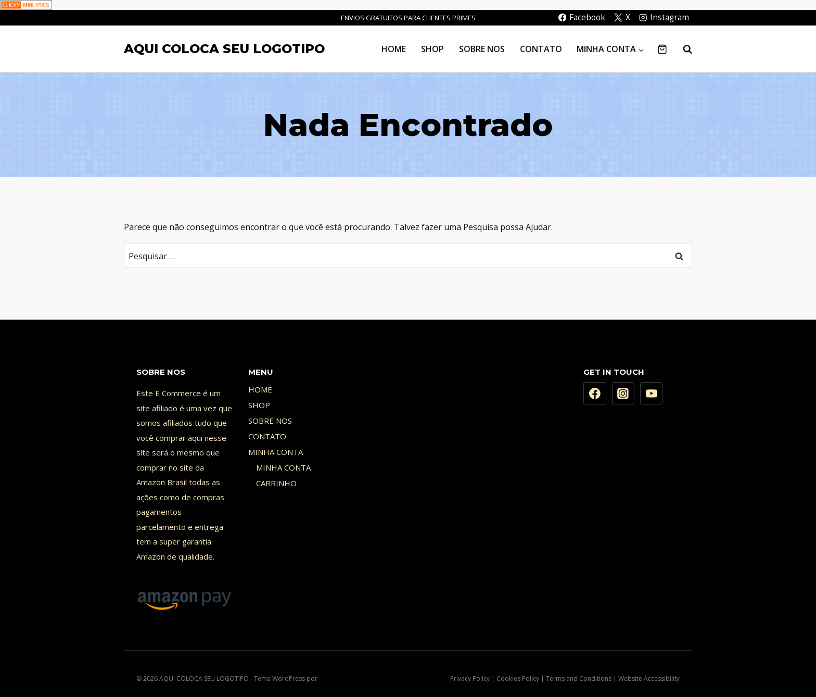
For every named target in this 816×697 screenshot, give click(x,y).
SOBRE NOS (482, 49)
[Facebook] (594, 393)
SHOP (432, 49)
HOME (393, 49)
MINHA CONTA (275, 452)
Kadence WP (337, 678)
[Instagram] (623, 393)
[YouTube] (651, 393)
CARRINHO (276, 483)
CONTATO (541, 49)
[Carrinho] (662, 49)
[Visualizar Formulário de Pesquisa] (682, 49)
